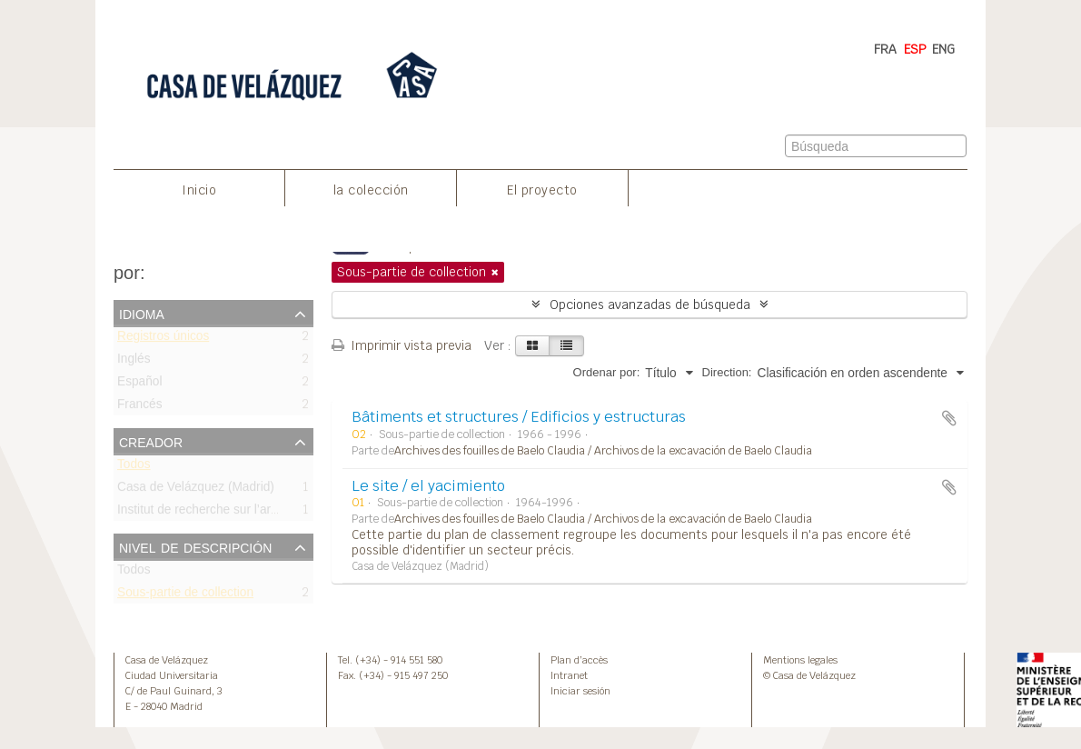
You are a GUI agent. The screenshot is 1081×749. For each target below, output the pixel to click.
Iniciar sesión (580, 690)
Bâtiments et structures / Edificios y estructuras (519, 416)
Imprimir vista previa (401, 345)
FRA (885, 49)
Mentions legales (800, 660)
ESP (915, 49)
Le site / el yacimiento (428, 485)
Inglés (134, 362)
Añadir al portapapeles (949, 418)
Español (140, 385)
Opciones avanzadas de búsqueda (650, 304)
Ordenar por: (606, 372)
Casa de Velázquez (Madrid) (195, 490)
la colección (371, 190)
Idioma (141, 313)
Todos (134, 467)
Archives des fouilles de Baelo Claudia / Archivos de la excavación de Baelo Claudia (603, 451)
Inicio (199, 190)
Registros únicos (163, 339)
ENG (943, 49)
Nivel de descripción (195, 546)
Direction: (727, 372)
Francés (140, 407)
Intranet (569, 675)
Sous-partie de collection (185, 596)
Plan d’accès (579, 660)
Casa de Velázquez (166, 660)
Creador (151, 441)
